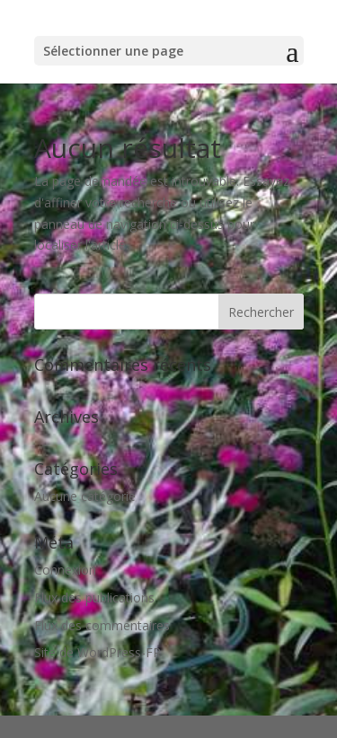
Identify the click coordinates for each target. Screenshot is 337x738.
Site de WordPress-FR (97, 652)
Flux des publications (94, 597)
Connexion (65, 569)
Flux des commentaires (102, 625)
